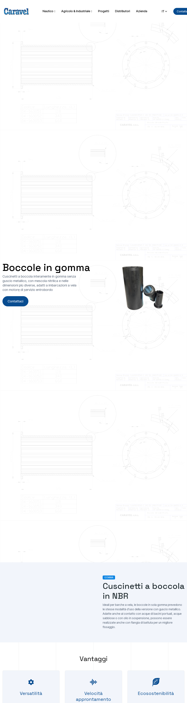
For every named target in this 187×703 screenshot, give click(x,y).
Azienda (141, 11)
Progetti (103, 11)
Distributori (122, 11)
